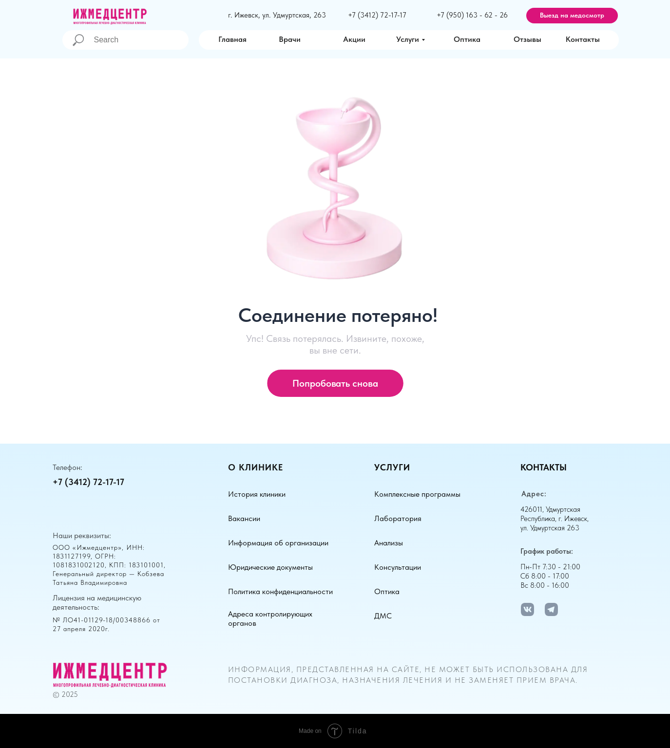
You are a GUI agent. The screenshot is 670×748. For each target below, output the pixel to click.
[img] (335, 39)
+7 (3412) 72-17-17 (377, 15)
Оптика (467, 39)
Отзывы (527, 39)
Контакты (583, 39)
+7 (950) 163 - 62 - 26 (472, 15)
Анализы (388, 542)
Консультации (397, 567)
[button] (572, 15)
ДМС (383, 615)
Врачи (290, 39)
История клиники (257, 494)
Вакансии (244, 518)
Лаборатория (397, 518)
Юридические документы (270, 567)
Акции (354, 39)
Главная (232, 39)
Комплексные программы (417, 494)
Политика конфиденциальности (280, 591)
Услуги (407, 39)
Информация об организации (278, 542)
